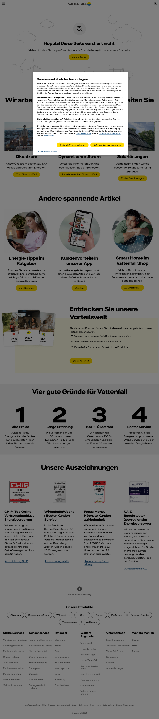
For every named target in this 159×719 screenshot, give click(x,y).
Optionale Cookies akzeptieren (107, 145)
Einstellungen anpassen (47, 151)
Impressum (48, 135)
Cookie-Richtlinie (83, 133)
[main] (80, 113)
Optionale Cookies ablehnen (72, 145)
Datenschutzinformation (110, 133)
